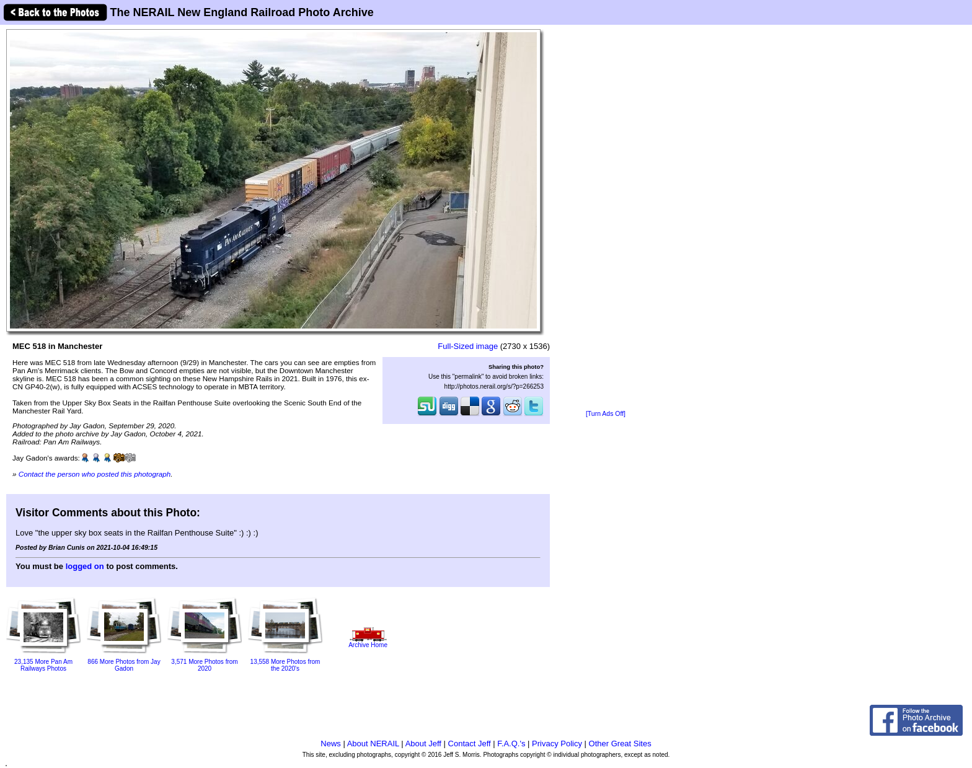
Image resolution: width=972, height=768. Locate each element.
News (330, 743)
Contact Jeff (469, 743)
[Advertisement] (605, 218)
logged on (85, 566)
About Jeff (423, 743)
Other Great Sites (620, 743)
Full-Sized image (468, 346)
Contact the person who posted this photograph (95, 474)
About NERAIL (373, 743)
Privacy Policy (557, 743)
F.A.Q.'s (511, 743)
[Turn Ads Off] (605, 413)
